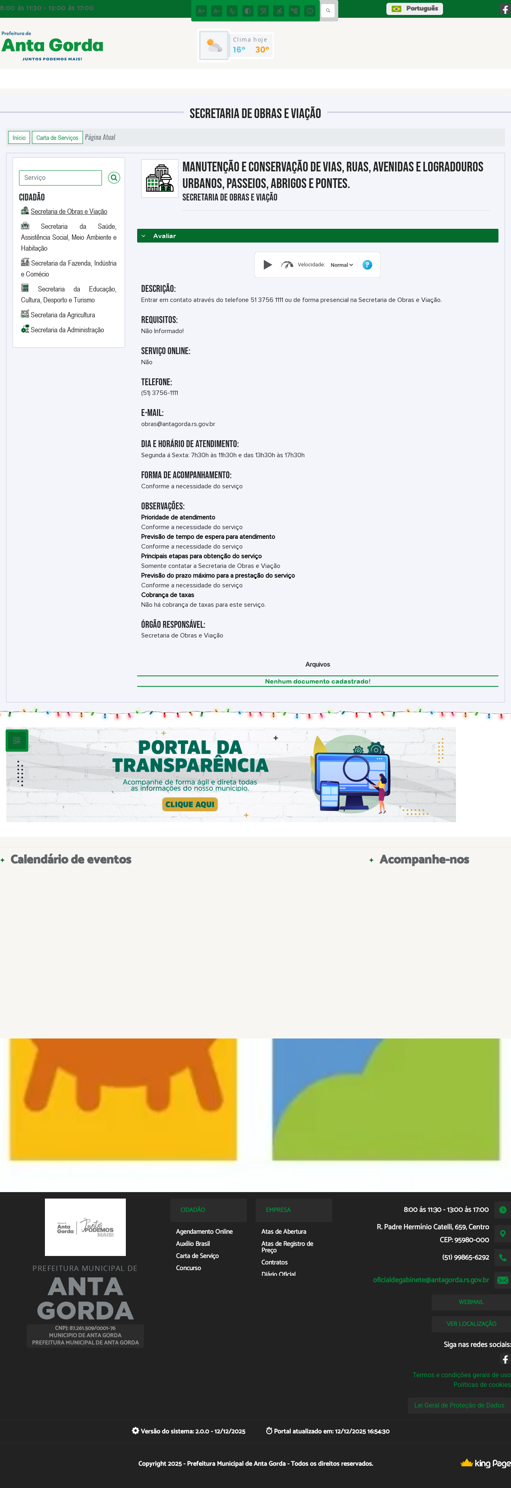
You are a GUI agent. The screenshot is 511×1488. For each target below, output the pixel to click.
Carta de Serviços (57, 137)
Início (19, 137)
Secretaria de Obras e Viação (69, 211)
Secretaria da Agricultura (63, 314)
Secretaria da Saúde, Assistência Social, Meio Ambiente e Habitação (69, 237)
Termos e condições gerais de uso (462, 1375)
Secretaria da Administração (67, 329)
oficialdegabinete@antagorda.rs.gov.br (431, 1280)
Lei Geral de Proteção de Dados (459, 1405)
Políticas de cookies (482, 1385)
